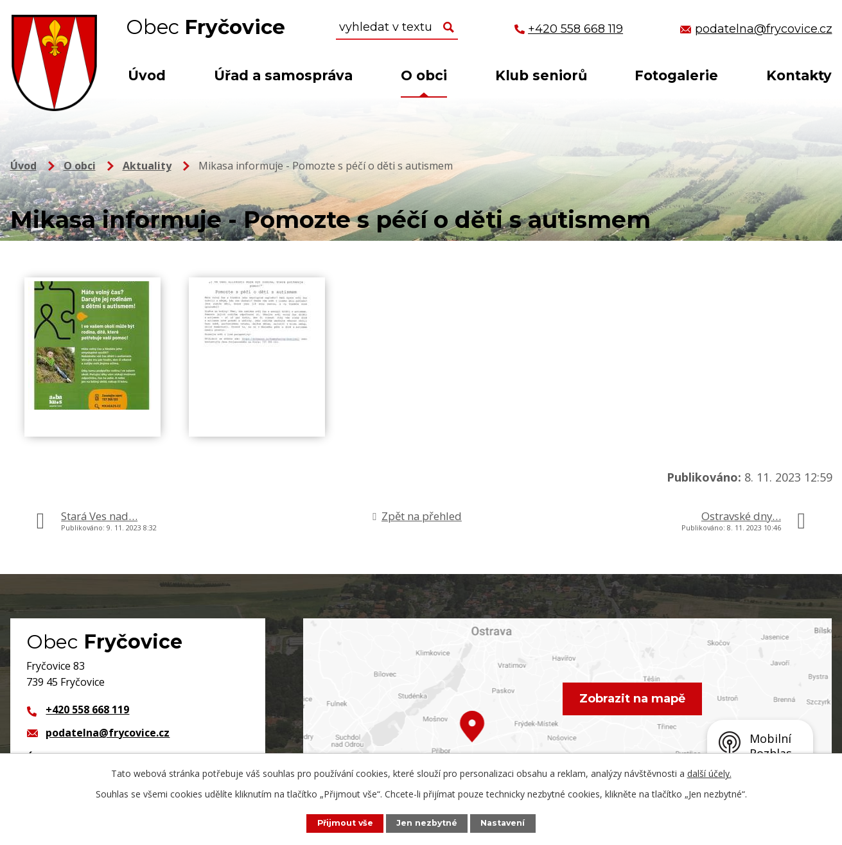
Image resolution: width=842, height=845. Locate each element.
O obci (424, 75)
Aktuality (147, 166)
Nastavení (503, 823)
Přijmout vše (344, 823)
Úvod (147, 75)
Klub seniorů (541, 75)
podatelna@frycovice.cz (108, 733)
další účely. (709, 773)
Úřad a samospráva (283, 75)
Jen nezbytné (427, 823)
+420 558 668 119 (87, 709)
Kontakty (799, 75)
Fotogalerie (676, 75)
